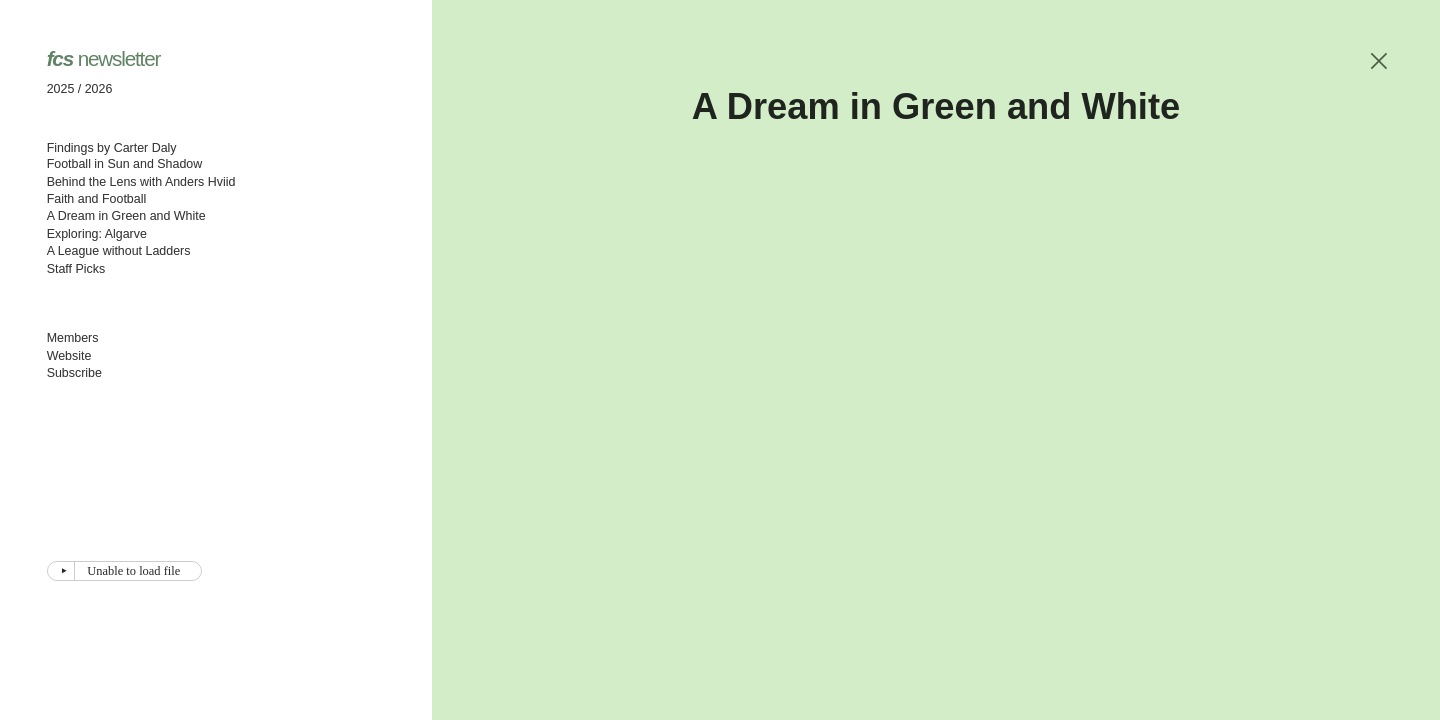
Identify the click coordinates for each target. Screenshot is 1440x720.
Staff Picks (76, 269)
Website (69, 356)
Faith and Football (97, 199)
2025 (61, 89)
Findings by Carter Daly (112, 148)
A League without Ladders (119, 251)
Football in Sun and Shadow (125, 164)
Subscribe (74, 373)
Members (73, 338)
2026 (99, 89)
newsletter (104, 58)
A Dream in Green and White (126, 216)
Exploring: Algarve (97, 234)
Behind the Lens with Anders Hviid (141, 182)
